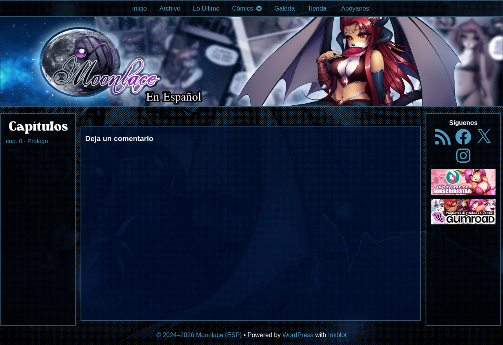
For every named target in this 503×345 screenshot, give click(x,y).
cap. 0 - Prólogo (27, 141)
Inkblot (337, 335)
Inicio (139, 8)
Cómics (242, 8)
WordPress (298, 335)
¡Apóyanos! (355, 8)
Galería (284, 8)
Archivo (170, 8)
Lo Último (206, 8)
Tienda (316, 8)
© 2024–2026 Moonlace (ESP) (199, 335)
